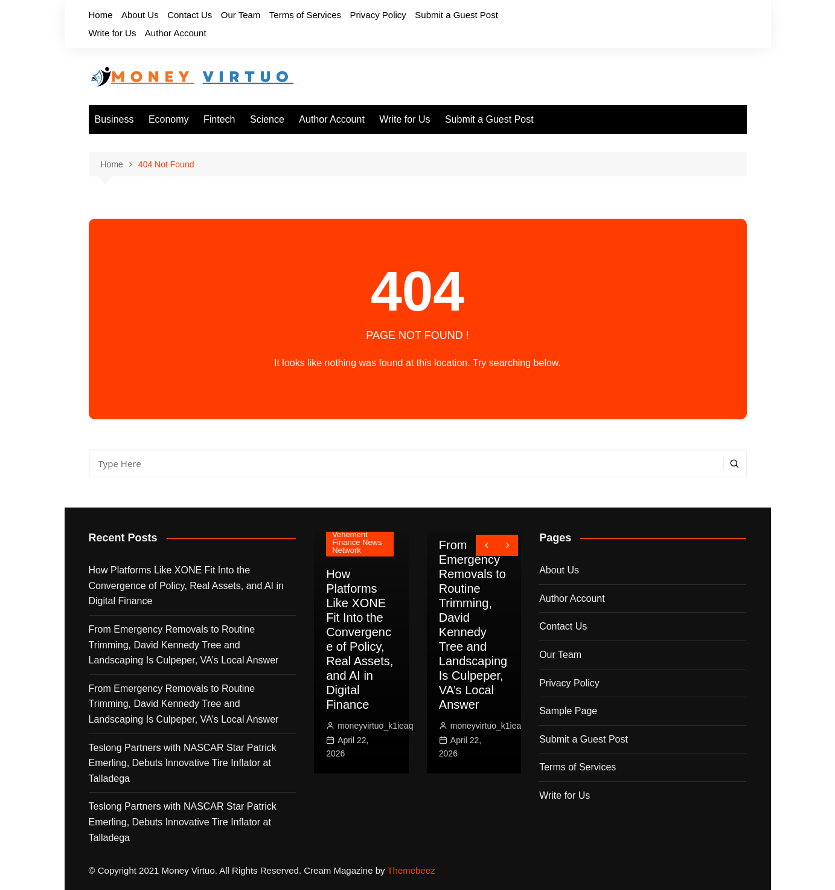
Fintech (219, 119)
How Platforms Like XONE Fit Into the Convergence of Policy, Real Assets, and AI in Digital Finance (186, 585)
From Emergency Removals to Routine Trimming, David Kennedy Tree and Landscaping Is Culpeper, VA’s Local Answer (184, 644)
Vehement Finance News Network (357, 542)
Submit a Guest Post (456, 15)
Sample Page (568, 711)
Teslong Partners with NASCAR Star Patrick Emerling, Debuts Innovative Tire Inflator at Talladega (183, 763)
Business (114, 119)
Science (267, 119)
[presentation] (486, 545)
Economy (169, 119)
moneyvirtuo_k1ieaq (375, 725)
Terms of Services (305, 15)
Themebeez (411, 870)
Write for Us (112, 33)
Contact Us (189, 15)
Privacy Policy (378, 15)
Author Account (175, 33)
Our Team (241, 15)
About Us (140, 15)
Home (101, 15)
